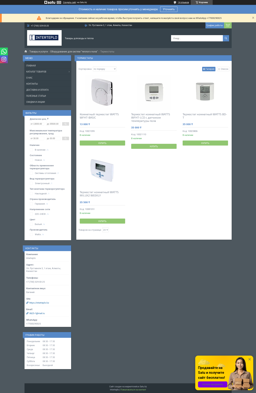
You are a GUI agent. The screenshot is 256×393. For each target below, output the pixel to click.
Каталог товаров (36, 71)
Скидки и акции (35, 102)
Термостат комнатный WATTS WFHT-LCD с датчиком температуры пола (150, 117)
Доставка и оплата (37, 89)
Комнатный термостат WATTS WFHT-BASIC (99, 115)
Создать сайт (69, 2)
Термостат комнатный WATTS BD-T (205, 115)
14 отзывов (183, 2)
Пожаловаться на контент (133, 390)
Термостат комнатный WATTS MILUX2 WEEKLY (99, 193)
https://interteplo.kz (39, 302)
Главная (31, 65)
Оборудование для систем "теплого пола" (74, 51)
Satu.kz (143, 386)
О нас (29, 77)
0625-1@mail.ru (37, 313)
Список (224, 69)
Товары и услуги (38, 51)
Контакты (32, 83)
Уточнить (169, 9)
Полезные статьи (36, 95)
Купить (102, 143)
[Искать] (226, 38)
